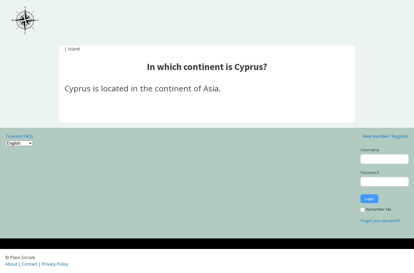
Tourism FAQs (19, 136)
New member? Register (386, 136)
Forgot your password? (380, 220)
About (11, 264)
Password (369, 172)
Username (369, 149)
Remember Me (375, 209)
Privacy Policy (55, 264)
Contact (29, 264)
